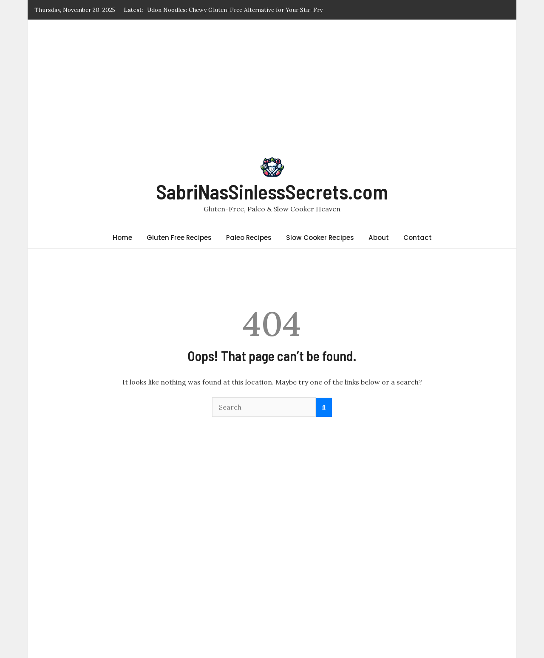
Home (122, 237)
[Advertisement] (272, 83)
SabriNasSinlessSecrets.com (272, 191)
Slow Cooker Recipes (320, 237)
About (378, 237)
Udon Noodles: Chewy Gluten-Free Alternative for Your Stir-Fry (235, 10)
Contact (417, 237)
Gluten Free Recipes (179, 237)
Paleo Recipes (249, 237)
